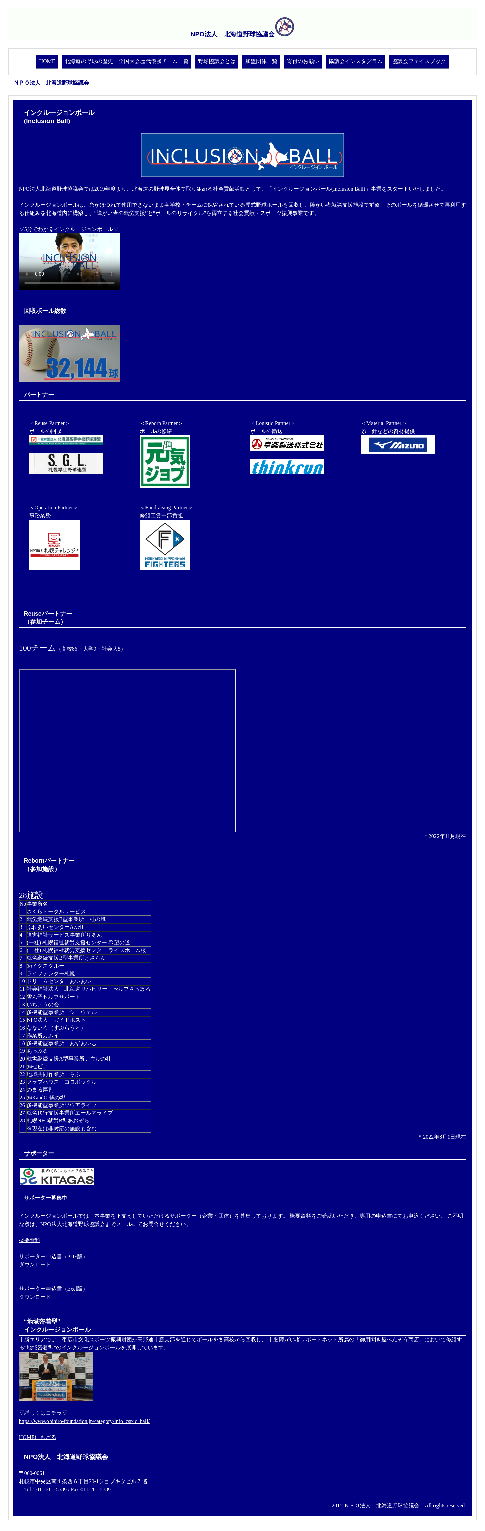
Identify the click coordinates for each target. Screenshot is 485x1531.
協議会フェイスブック (419, 61)
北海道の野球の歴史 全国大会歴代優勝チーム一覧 (127, 61)
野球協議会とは (217, 61)
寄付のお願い (303, 61)
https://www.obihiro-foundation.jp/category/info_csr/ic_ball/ (84, 1421)
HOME (47, 61)
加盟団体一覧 (261, 61)
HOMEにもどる (37, 1437)
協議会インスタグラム (356, 61)
